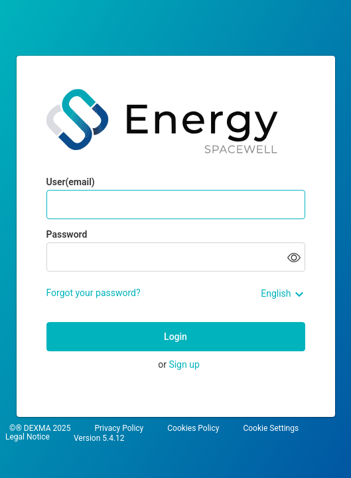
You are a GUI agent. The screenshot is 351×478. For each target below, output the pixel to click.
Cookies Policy (193, 428)
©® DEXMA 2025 (39, 428)
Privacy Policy (118, 428)
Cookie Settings (271, 428)
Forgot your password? (93, 292)
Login (175, 336)
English (276, 293)
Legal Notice (27, 437)
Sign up (184, 364)
